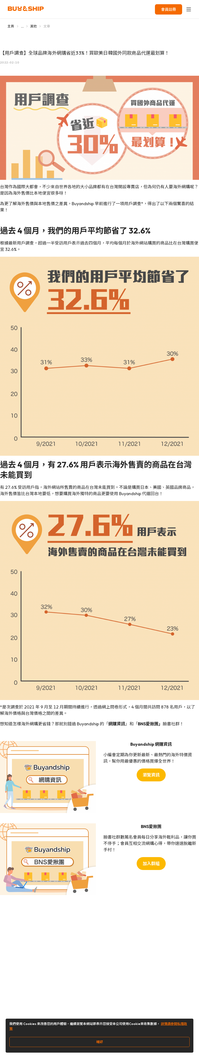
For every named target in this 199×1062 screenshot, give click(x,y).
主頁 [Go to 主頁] (11, 26)
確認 (99, 1042)
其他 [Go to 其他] (33, 26)
